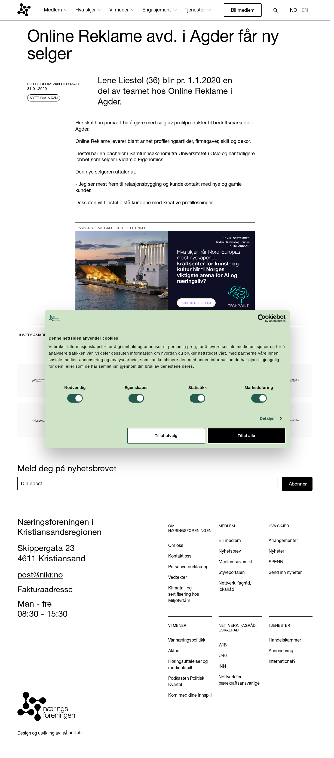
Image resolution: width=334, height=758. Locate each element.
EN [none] (305, 10)
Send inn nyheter (285, 572)
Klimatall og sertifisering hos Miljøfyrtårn (183, 594)
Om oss (175, 545)
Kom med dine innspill (190, 695)
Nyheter (276, 551)
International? (282, 661)
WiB (223, 645)
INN (222, 666)
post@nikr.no (41, 575)
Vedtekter (177, 577)
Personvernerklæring (188, 567)
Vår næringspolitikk (186, 640)
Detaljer (267, 418)
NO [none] (293, 10)
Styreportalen (232, 572)
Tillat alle (246, 435)
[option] (305, 10)
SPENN (276, 562)
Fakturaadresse (46, 589)
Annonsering (281, 651)
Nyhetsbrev (230, 551)
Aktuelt (175, 651)
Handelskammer (285, 640)
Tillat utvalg (166, 435)
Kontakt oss (179, 556)
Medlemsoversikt (235, 562)
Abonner (298, 484)
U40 (223, 655)
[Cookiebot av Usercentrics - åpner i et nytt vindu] (262, 318)
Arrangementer (283, 540)
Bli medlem (242, 10)
